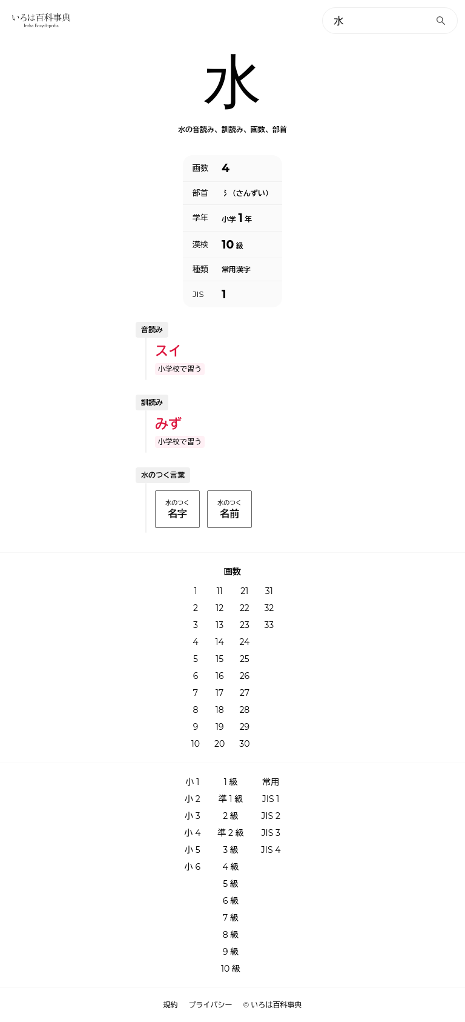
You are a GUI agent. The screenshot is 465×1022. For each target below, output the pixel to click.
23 (244, 625)
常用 (270, 782)
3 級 (231, 850)
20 (219, 744)
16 (220, 676)
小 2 (192, 799)
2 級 (231, 816)
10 (195, 744)
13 (219, 625)
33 (269, 625)
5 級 (231, 884)
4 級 (231, 867)
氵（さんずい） (247, 193)
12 (219, 608)
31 (269, 591)
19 (220, 727)
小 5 (192, 850)
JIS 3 (270, 833)
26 (244, 676)
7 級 (231, 918)
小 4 (192, 833)
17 (219, 693)
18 (220, 710)
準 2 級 (230, 833)
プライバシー (210, 1005)
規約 (170, 1005)
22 (244, 608)
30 (244, 744)
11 (220, 591)
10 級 (230, 969)
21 (244, 591)
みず (168, 424)
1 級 (231, 782)
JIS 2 (270, 816)
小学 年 (237, 218)
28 (244, 710)
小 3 (192, 816)
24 (244, 642)
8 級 (231, 935)
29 (244, 727)
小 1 (193, 782)
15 (219, 659)
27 (244, 693)
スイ (168, 351)
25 (244, 659)
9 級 (231, 952)
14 (220, 642)
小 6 (192, 867)
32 (269, 608)
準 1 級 (231, 799)
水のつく (177, 509)
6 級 (231, 901)
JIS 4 (271, 850)
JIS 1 (271, 799)
